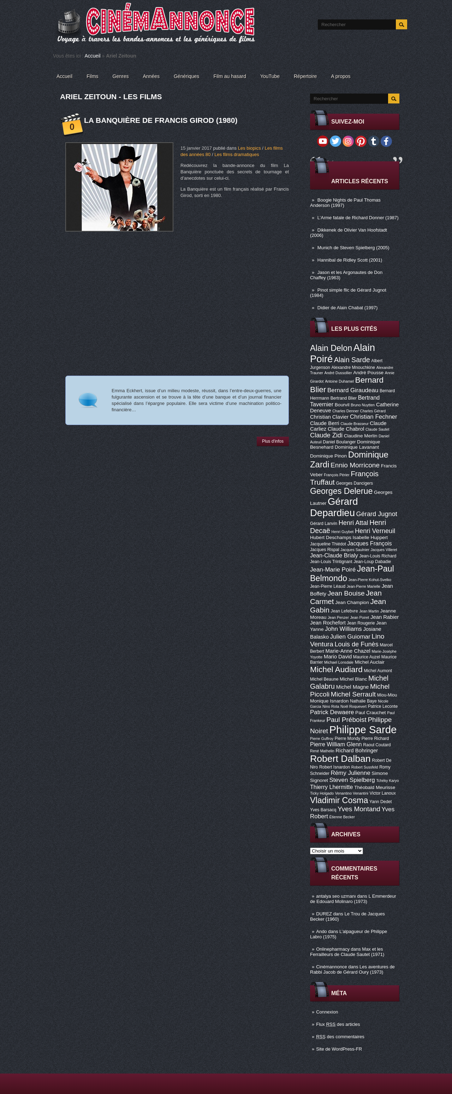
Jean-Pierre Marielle (363, 586)
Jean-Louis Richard (377, 556)
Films (92, 76)
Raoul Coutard (377, 744)
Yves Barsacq (323, 809)
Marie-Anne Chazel (348, 651)
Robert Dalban (340, 758)
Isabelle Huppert (370, 537)
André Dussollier (338, 373)
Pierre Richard (375, 738)
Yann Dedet (380, 801)
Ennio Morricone (355, 465)
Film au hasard (229, 76)
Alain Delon (331, 348)
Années (151, 76)
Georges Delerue (341, 491)
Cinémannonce (331, 966)
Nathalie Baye (363, 701)
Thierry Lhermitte (331, 787)
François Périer (336, 475)
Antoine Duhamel (339, 381)
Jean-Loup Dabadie (372, 561)
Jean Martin (369, 611)
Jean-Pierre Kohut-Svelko (370, 580)
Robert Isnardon (334, 767)
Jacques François (369, 543)
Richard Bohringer (356, 750)
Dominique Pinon (328, 456)
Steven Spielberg (352, 780)
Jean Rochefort (328, 623)
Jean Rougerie (361, 623)
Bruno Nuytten (363, 405)
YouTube (270, 76)
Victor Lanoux (383, 793)
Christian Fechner (373, 416)
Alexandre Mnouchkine (353, 367)
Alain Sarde (352, 360)
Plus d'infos (273, 441)
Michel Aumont (378, 670)
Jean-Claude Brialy (334, 555)
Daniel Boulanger (339, 442)
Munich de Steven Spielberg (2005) (353, 247)
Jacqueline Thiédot (328, 544)
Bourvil (342, 404)
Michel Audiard (336, 669)
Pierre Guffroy (321, 738)
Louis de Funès (356, 644)
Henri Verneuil (375, 530)
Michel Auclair (370, 662)
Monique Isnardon (329, 701)
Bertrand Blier (344, 398)
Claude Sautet (377, 429)
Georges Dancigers (354, 483)
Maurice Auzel (366, 656)
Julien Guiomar (350, 636)
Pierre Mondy (347, 738)
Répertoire (305, 76)
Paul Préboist (346, 719)
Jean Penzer (338, 617)
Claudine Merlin (360, 435)
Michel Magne (352, 687)
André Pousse (368, 372)
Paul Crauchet (370, 712)
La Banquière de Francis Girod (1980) (160, 120)
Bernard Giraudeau (352, 390)
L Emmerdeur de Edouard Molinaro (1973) (353, 898)
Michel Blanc (353, 679)
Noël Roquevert (353, 706)
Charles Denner (345, 411)
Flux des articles (338, 1024)
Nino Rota (330, 706)
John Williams (343, 629)
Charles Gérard (373, 411)
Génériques (186, 76)
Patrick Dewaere (332, 712)
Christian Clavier (329, 417)
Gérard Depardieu (334, 507)
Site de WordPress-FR (339, 1049)
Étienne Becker (342, 817)
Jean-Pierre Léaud (327, 586)
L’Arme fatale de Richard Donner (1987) (358, 217)
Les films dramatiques (236, 154)
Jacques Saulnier (354, 550)
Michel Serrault (353, 694)
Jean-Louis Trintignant (331, 561)
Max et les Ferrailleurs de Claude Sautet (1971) (347, 951)
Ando (321, 931)
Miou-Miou (387, 695)
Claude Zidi (326, 435)
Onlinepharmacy (333, 949)
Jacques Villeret (383, 550)
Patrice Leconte (383, 706)
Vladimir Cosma (339, 800)
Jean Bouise (346, 593)
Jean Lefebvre (344, 611)
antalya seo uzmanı (336, 896)
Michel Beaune (324, 679)
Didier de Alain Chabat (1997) (347, 307)
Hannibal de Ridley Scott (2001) (349, 260)
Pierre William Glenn (336, 744)
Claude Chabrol (346, 429)
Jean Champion (352, 602)
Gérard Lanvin (323, 523)
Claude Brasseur (354, 424)
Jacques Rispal (324, 549)
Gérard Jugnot (376, 514)
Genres (121, 76)
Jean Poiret (359, 617)
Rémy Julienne (350, 773)
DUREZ (324, 913)
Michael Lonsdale (338, 662)
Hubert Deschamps (330, 537)
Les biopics (249, 148)
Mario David (338, 656)
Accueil (93, 56)
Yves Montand (359, 809)
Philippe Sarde (363, 729)
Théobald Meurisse (374, 787)
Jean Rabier (384, 617)
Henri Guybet (343, 532)
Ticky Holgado (322, 793)
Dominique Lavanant (357, 447)
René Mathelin (322, 751)
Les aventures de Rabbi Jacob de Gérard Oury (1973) (352, 969)
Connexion (327, 1012)
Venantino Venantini (351, 793)
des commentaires (340, 1036)
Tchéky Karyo (387, 780)
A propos (340, 76)
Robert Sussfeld (364, 767)
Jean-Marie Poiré (333, 569)
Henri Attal (353, 522)
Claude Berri (324, 423)
